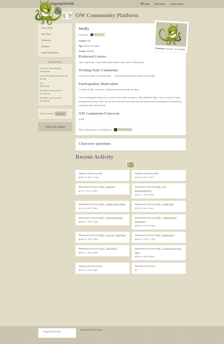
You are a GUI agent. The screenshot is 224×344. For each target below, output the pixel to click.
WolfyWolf (97, 34)
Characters (46, 40)
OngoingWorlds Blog (91, 329)
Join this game (55, 127)
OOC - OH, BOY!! (108, 248)
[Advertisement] (112, 301)
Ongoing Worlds (52, 331)
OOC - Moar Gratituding (111, 218)
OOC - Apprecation (165, 235)
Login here (61, 114)
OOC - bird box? (107, 187)
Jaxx (41, 83)
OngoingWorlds (63, 3)
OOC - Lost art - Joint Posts (113, 235)
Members (45, 46)
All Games (159, 3)
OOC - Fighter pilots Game (112, 204)
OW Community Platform (106, 15)
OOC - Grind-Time (165, 204)
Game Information (50, 52)
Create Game (177, 3)
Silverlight (44, 90)
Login (145, 3)
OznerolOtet (44, 68)
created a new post (55, 90)
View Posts (46, 34)
